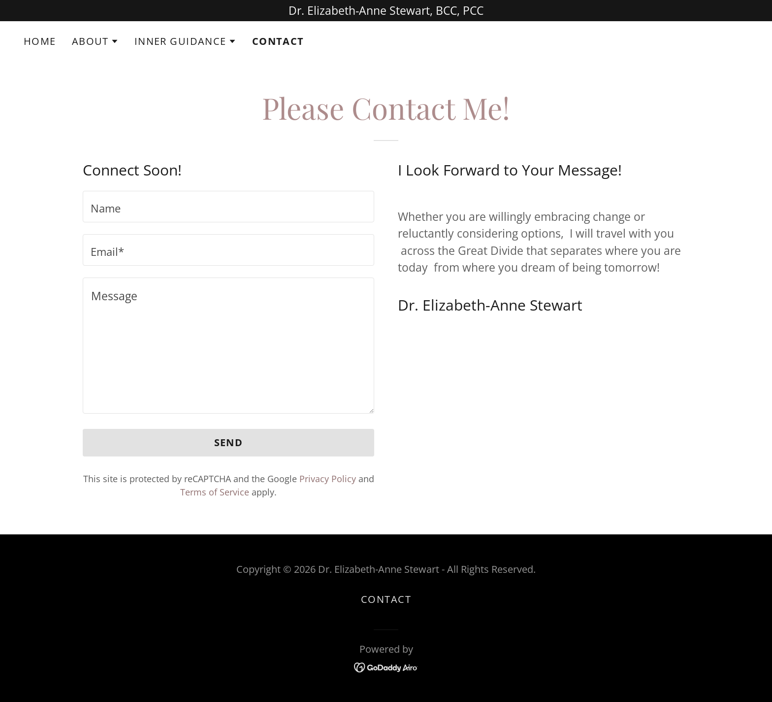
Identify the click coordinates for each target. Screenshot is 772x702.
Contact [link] (278, 41)
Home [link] (40, 41)
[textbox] (228, 206)
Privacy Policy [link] (327, 479)
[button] (95, 41)
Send (228, 442)
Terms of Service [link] (214, 492)
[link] (386, 666)
